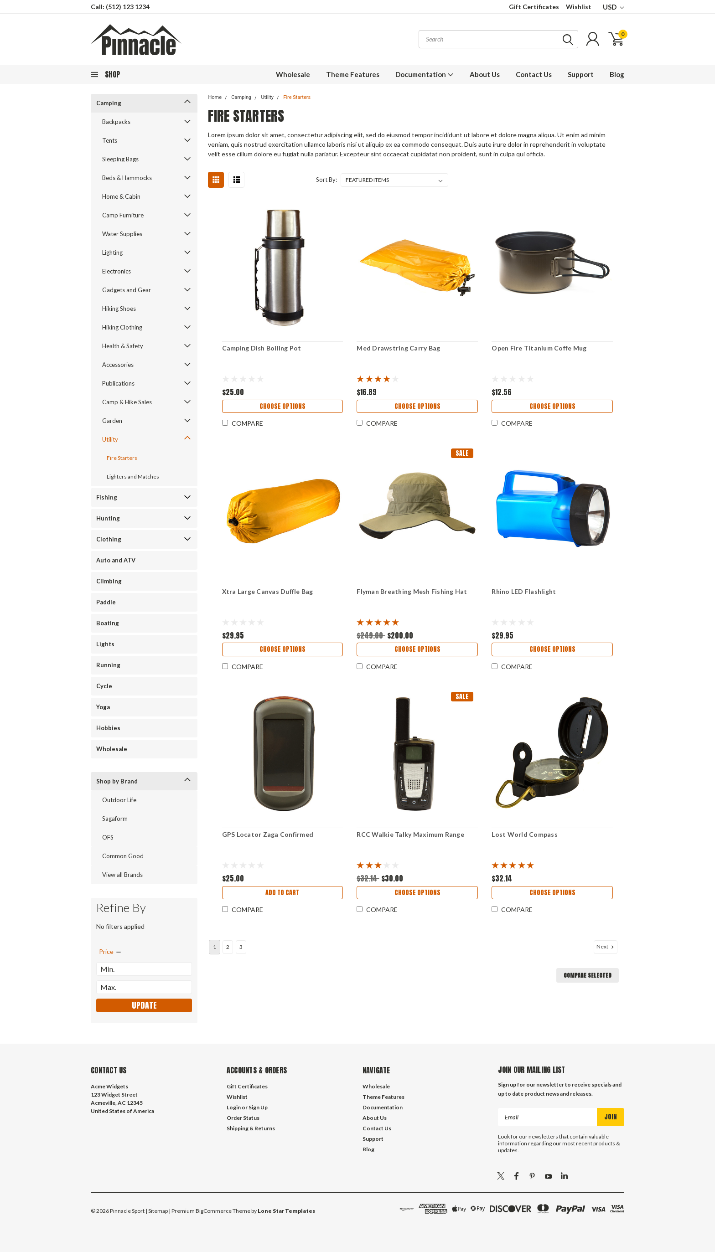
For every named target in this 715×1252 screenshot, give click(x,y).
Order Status (243, 1117)
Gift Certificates (534, 6)
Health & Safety (122, 346)
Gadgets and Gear (126, 290)
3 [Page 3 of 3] (241, 946)
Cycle (104, 686)
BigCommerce (214, 1210)
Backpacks (116, 121)
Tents (109, 140)
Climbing (109, 581)
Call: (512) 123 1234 (120, 6)
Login (234, 1107)
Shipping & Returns (251, 1128)
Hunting (108, 518)
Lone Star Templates (286, 1210)
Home (215, 97)
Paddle (106, 602)
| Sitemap (156, 1210)
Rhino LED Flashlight (524, 591)
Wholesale (293, 74)
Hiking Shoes (119, 308)
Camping (108, 103)
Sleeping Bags (120, 159)
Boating (107, 623)
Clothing (108, 539)
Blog (617, 74)
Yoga (103, 707)
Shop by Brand (117, 781)
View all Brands (122, 874)
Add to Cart (282, 893)
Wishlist (578, 6)
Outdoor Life (119, 800)
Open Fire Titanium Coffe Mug (539, 348)
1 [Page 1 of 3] (214, 946)
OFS (108, 837)
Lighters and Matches (133, 476)
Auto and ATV (115, 560)
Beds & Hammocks (127, 177)
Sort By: (326, 179)
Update (144, 1005)
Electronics (116, 271)
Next (606, 946)
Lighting (112, 252)
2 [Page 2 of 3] (227, 946)
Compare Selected (587, 975)
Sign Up (258, 1107)
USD (613, 7)
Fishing (106, 497)
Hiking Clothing (122, 327)
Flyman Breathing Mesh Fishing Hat (412, 591)
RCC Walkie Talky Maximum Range (410, 834)
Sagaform (115, 818)
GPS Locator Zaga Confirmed (267, 834)
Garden (112, 420)
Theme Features (352, 74)
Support (581, 74)
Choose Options (282, 407)
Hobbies (108, 728)
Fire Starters (122, 457)
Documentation (424, 74)
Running (108, 665)
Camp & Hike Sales (127, 402)
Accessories (118, 364)
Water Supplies (122, 233)
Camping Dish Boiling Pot (261, 348)
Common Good (123, 856)
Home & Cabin (121, 196)
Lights (105, 644)
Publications (118, 383)
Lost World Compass (525, 834)
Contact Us (534, 74)
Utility (110, 439)
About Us (485, 74)
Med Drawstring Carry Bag (398, 348)
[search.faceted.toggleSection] (110, 952)
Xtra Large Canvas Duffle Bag (266, 591)
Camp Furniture (123, 215)
